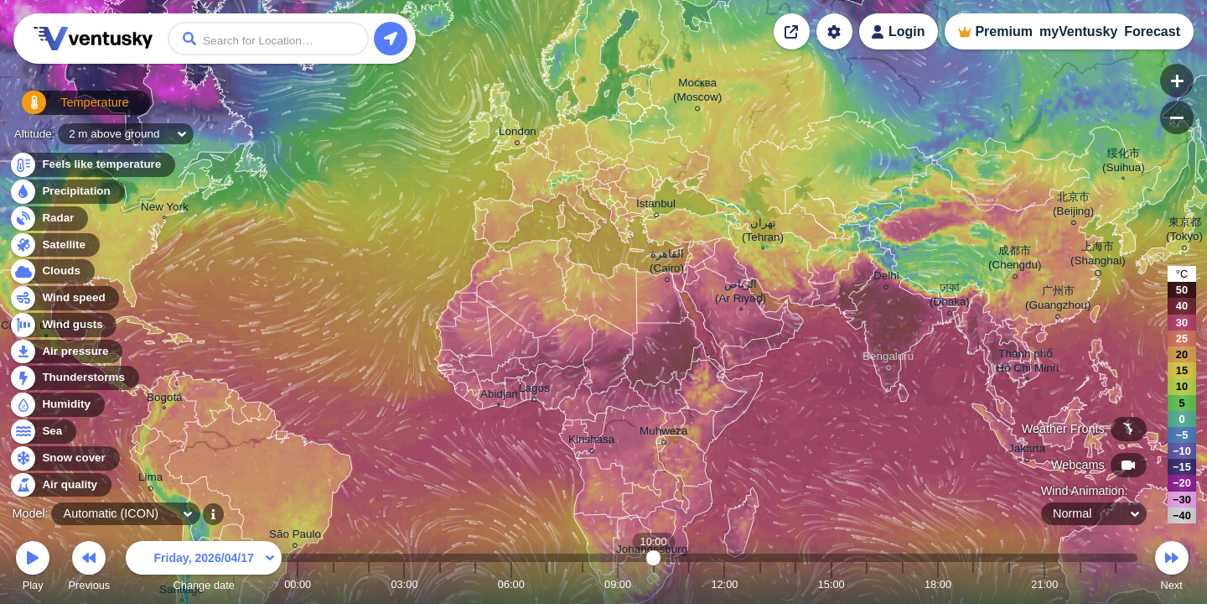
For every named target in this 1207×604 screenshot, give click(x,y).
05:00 (475, 584)
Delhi (886, 278)
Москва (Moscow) (697, 92)
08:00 (582, 584)
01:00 (333, 584)
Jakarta (1026, 451)
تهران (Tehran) (763, 231)
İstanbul (656, 206)
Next (1172, 568)
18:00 (938, 584)
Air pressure (66, 352)
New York (165, 208)
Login (906, 31)
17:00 (902, 584)
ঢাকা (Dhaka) (950, 297)
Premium (1003, 31)
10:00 (653, 584)
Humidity (57, 405)
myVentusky (1078, 31)
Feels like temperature (92, 165)
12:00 (724, 584)
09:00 (617, 584)
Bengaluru (888, 358)
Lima (150, 479)
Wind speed (64, 298)
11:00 (689, 584)
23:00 (1115, 584)
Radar (49, 218)
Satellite (54, 245)
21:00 (1044, 584)
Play (32, 568)
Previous (89, 568)
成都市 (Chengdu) (1015, 260)
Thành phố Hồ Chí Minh (1027, 362)
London (517, 134)
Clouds (51, 271)
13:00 (760, 584)
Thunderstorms (74, 378)
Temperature (66, 108)
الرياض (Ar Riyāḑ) (740, 293)
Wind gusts (63, 325)
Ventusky (90, 38)
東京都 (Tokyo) (1184, 231)
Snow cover (64, 458)
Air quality (60, 485)
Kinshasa (591, 441)
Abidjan (499, 396)
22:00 (1080, 584)
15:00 (831, 584)
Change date (204, 568)
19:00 (973, 584)
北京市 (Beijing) (1073, 206)
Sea (42, 431)
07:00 (546, 584)
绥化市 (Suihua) (1123, 162)
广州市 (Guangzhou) (1057, 300)
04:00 (440, 584)
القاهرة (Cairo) (667, 263)
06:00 (511, 584)
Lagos (534, 390)
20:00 (1009, 584)
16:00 (866, 584)
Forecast (1152, 31)
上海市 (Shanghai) (1098, 256)
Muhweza (664, 433)
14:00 (795, 584)
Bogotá (165, 399)
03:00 (404, 584)
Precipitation (67, 192)
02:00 (368, 584)
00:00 (297, 584)
